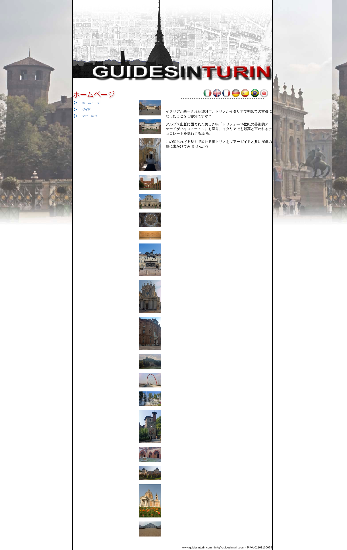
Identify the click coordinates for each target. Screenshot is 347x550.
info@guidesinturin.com (229, 547)
